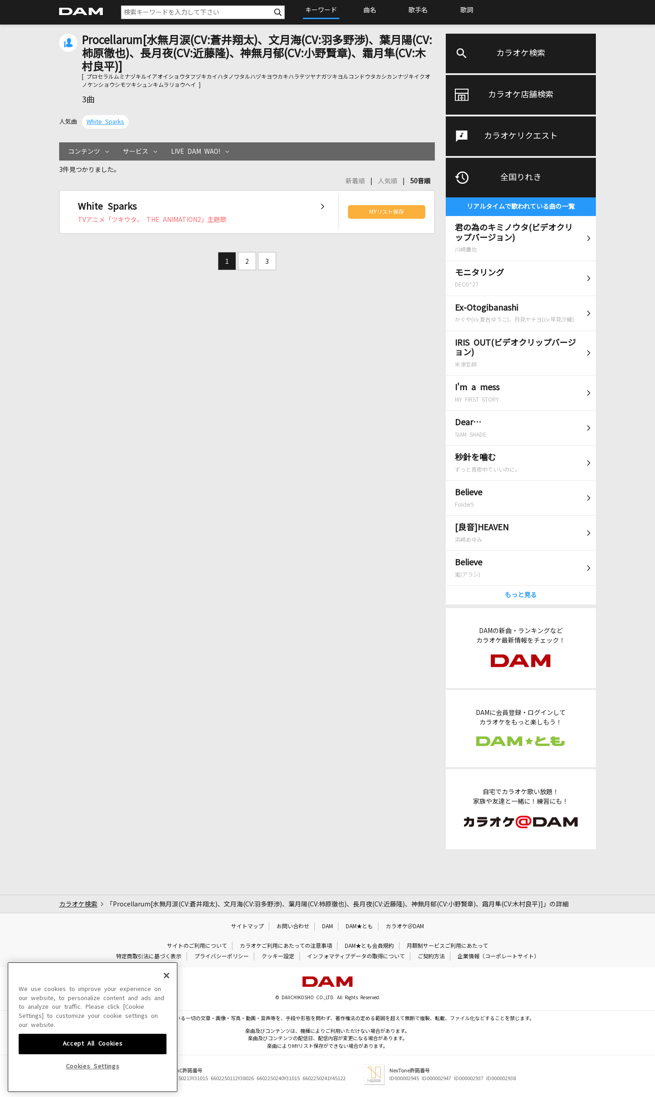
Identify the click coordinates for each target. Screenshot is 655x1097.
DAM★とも (359, 926)
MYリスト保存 (386, 212)
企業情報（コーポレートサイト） (498, 956)
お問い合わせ (293, 926)
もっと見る (521, 595)
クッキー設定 (278, 956)
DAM (327, 926)
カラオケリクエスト (521, 136)
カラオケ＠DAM (405, 926)
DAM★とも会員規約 (369, 946)
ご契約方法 (431, 956)
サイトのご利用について (197, 946)
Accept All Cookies (93, 1071)
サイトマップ (247, 926)
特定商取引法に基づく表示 (148, 956)
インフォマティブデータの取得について (356, 956)
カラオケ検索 (520, 53)
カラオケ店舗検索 (521, 95)
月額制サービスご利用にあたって (447, 946)
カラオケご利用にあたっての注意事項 (286, 946)
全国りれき (520, 177)
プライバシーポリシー (221, 956)
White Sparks (105, 122)
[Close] (166, 1002)
